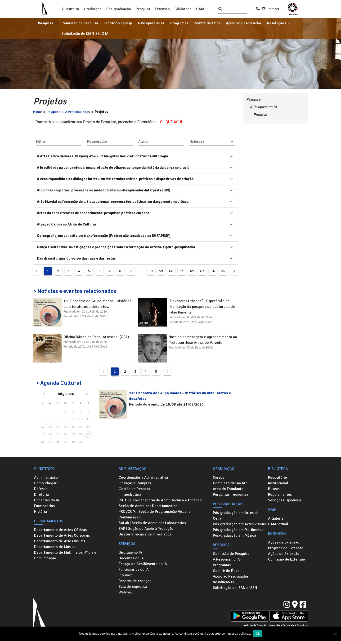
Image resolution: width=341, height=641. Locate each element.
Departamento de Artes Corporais (62, 535)
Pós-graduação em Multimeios (238, 529)
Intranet (273, 9)
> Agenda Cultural (58, 382)
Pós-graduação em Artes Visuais (239, 524)
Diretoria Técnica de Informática (145, 534)
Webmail (126, 592)
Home (37, 112)
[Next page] (234, 271)
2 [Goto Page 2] (58, 271)
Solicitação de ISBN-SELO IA (85, 33)
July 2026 (65, 394)
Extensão (162, 9)
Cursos (218, 477)
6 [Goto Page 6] (100, 271)
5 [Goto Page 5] (89, 271)
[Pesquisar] (220, 8)
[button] (212, 141)
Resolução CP (278, 23)
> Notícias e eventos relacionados (74, 291)
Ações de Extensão (283, 542)
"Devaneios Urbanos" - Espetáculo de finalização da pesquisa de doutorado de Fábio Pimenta (202, 307)
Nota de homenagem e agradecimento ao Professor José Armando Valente (203, 340)
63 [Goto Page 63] (202, 271)
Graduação (93, 9)
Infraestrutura (130, 494)
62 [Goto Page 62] (192, 271)
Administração (46, 477)
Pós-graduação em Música (234, 535)
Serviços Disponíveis (284, 500)
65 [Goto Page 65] (223, 271)
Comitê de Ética (207, 23)
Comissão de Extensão (286, 559)
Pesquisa (143, 9)
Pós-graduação (118, 9)
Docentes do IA (46, 500)
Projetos (260, 114)
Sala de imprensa (133, 586)
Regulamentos (280, 494)
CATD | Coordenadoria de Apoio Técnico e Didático (160, 500)
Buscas (273, 488)
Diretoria (41, 494)
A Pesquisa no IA (151, 23)
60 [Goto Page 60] (171, 271)
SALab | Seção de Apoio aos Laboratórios (152, 523)
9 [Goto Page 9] (131, 271)
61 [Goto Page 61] (181, 271)
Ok (258, 633)
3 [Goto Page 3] (68, 271)
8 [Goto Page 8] (120, 271)
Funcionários (44, 506)
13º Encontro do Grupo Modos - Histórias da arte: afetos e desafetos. (97, 304)
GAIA (200, 9)
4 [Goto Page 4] (79, 271)
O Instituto (70, 9)
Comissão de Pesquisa (80, 23)
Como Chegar (45, 483)
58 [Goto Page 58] (150, 271)
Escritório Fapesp (118, 23)
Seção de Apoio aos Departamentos (148, 506)
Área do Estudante (228, 488)
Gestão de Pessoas (134, 488)
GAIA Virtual (278, 524)
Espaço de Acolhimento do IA (143, 563)
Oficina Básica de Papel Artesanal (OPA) (96, 337)
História (40, 511)
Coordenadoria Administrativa (143, 477)
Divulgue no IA (130, 552)
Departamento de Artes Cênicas (60, 529)
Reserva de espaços (135, 581)
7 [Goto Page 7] (110, 271)
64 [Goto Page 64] (213, 271)
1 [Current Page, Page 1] (48, 271)
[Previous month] (44, 394)
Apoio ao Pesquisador (243, 23)
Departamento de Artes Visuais (59, 541)
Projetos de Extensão (285, 548)
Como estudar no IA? (230, 483)
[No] (335, 633)
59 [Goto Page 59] (161, 271)
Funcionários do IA (134, 569)
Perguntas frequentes (230, 494)
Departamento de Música (54, 546)
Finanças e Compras (135, 483)
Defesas (40, 488)
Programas (179, 23)
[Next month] (87, 394)
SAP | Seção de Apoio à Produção (146, 528)
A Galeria (275, 518)
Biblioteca (183, 9)
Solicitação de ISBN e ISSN (235, 587)
